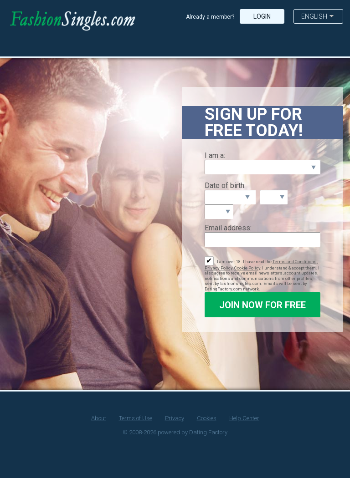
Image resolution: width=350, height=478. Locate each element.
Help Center (244, 418)
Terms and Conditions (295, 261)
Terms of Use (135, 418)
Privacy (174, 418)
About (98, 418)
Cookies (206, 418)
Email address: (228, 228)
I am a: (215, 155)
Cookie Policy (247, 267)
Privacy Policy (218, 267)
